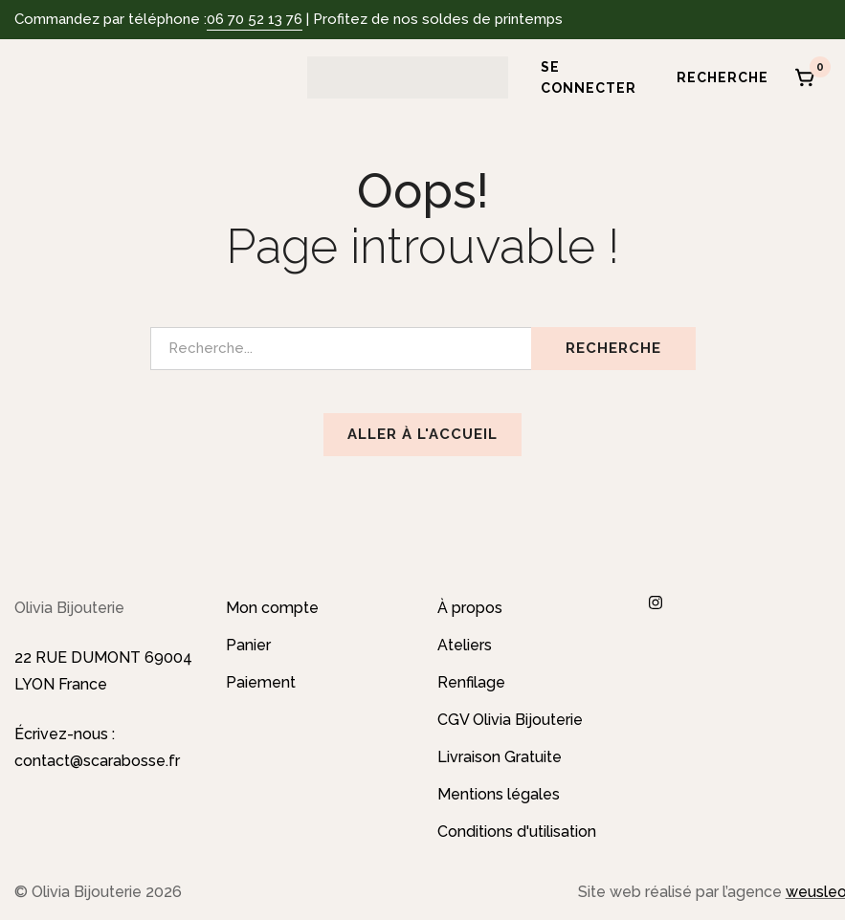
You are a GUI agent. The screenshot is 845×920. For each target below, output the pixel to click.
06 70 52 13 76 (254, 19)
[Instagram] (655, 602)
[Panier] (806, 77)
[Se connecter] (582, 77)
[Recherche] (716, 77)
